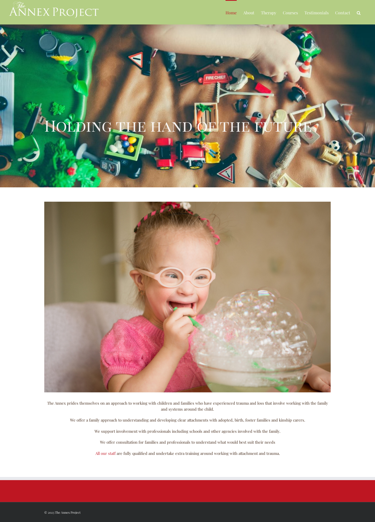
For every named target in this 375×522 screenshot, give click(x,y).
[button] (359, 12)
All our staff (105, 453)
